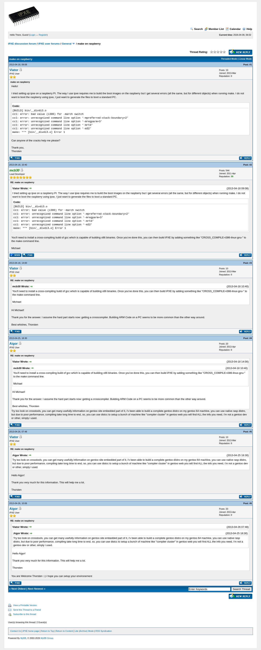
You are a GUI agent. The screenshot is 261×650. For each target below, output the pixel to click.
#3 (250, 263)
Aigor (14, 343)
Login (32, 35)
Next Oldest (18, 588)
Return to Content (64, 631)
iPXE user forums (49, 43)
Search (196, 29)
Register (43, 35)
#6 (250, 503)
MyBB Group (47, 638)
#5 (250, 431)
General (66, 43)
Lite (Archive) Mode (84, 631)
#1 (250, 64)
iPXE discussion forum (22, 43)
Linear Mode (245, 59)
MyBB (23, 638)
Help (247, 29)
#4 (250, 338)
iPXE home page (31, 631)
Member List (214, 29)
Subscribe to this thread (24, 614)
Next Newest (35, 588)
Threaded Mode (229, 59)
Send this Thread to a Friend (27, 610)
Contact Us (15, 631)
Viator (14, 70)
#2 (250, 165)
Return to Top (47, 631)
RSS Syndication (104, 631)
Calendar (233, 29)
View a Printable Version (25, 605)
